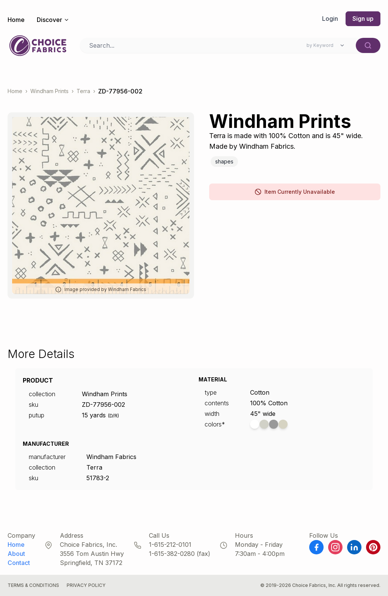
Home (16, 19)
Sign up (363, 19)
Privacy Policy (86, 585)
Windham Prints (49, 91)
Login (329, 19)
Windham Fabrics (111, 457)
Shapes (224, 161)
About (16, 553)
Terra (83, 91)
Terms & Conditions (33, 585)
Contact (19, 562)
